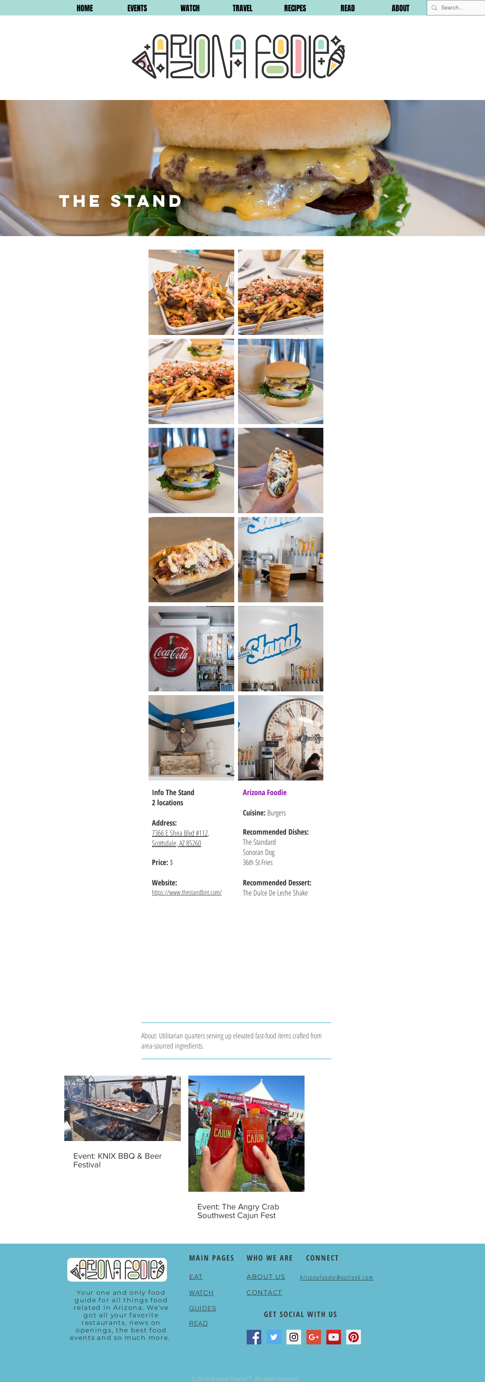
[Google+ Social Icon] (313, 1337)
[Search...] (456, 7)
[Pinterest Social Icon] (353, 1337)
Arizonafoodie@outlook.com (337, 1277)
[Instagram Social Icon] (293, 1337)
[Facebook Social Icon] (254, 1337)
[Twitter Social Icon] (274, 1337)
